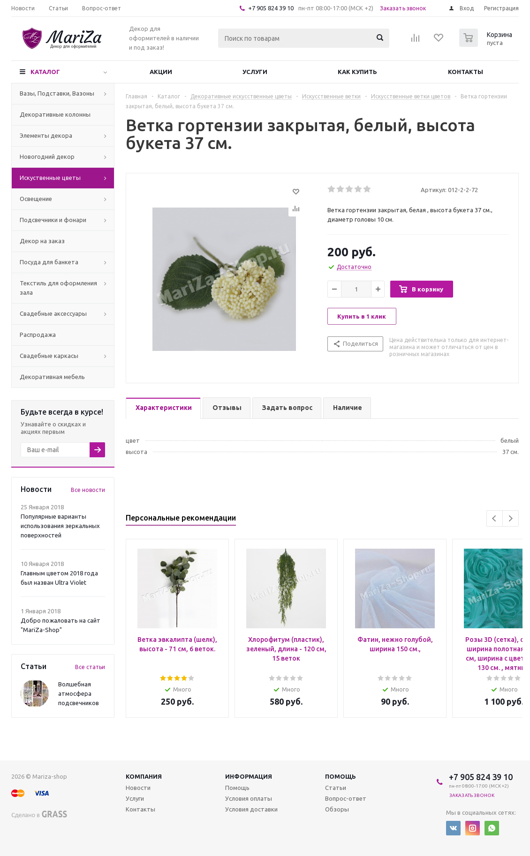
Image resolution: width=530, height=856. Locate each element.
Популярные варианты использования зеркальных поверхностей (60, 525)
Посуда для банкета (49, 262)
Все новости (88, 490)
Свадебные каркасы (49, 355)
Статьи (335, 787)
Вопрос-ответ (345, 798)
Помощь (340, 776)
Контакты (465, 71)
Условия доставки (251, 809)
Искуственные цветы (50, 177)
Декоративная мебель (52, 376)
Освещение (36, 198)
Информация (248, 776)
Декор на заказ (42, 241)
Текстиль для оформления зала (58, 288)
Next (510, 518)
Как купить (357, 71)
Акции (161, 71)
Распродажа (38, 334)
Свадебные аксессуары (53, 313)
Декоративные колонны (55, 114)
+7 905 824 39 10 (271, 8)
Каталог (45, 71)
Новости (138, 787)
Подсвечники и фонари (53, 219)
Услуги (254, 71)
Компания (144, 776)
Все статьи (90, 667)
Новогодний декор (47, 156)
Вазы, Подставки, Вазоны (57, 93)
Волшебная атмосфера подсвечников (78, 693)
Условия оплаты (248, 798)
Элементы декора (46, 135)
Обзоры (337, 809)
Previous (494, 518)
